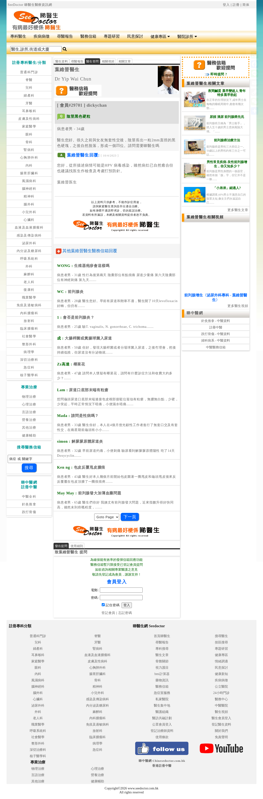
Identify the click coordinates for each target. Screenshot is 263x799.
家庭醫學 (29, 126)
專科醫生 (18, 36)
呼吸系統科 (29, 258)
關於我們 (221, 731)
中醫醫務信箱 (216, 347)
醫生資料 (61, 61)
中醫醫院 (221, 705)
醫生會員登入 (221, 718)
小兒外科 (29, 212)
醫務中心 (221, 699)
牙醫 (29, 103)
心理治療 (29, 404)
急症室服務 (162, 693)
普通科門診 (29, 72)
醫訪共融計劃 (162, 718)
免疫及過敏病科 (29, 305)
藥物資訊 (162, 680)
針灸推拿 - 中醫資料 (215, 321)
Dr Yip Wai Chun (73, 78)
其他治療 (29, 427)
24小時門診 (221, 693)
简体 (245, 5)
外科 (29, 266)
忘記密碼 (125, 613)
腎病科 (29, 150)
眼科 (29, 134)
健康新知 (221, 674)
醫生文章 (162, 655)
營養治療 (29, 420)
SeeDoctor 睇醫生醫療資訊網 (30, 5)
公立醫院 (221, 686)
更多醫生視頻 (237, 306)
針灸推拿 (29, 504)
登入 (226, 5)
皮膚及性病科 (29, 118)
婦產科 (29, 95)
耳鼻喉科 (29, 111)
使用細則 (77, 546)
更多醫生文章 (237, 210)
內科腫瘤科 (29, 313)
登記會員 (108, 613)
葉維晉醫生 (67, 69)
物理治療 (29, 396)
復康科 (29, 290)
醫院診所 (187, 36)
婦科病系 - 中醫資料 (215, 340)
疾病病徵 (42, 36)
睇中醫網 (195, 313)
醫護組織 (162, 712)
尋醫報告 (65, 36)
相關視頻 (108, 61)
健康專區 (160, 36)
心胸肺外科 (29, 157)
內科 (29, 165)
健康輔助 (29, 435)
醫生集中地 (162, 705)
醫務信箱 (88, 36)
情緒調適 (221, 661)
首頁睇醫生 (162, 636)
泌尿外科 (29, 243)
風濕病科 (29, 181)
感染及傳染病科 (29, 235)
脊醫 (29, 80)
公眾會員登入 (162, 724)
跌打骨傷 (29, 512)
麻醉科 (29, 274)
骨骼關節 (162, 661)
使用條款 (162, 737)
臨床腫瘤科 (29, 328)
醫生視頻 (221, 712)
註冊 (236, 5)
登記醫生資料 (221, 724)
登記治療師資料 (162, 731)
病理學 (29, 352)
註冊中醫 (215, 327)
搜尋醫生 (221, 636)
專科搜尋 (162, 648)
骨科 (29, 142)
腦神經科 (29, 188)
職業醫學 (29, 297)
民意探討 (135, 36)
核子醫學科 (29, 375)
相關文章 (125, 61)
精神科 (29, 196)
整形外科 (29, 344)
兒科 (29, 87)
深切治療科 (29, 359)
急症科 (29, 367)
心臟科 (29, 220)
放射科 (29, 321)
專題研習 (112, 36)
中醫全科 (29, 496)
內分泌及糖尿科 (29, 251)
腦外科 (29, 204)
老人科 (29, 282)
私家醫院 (162, 699)
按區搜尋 (221, 642)
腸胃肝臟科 (29, 173)
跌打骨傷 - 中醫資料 (215, 334)
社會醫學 (29, 336)
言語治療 (29, 412)
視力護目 (162, 667)
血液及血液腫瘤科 (29, 227)
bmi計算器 (162, 674)
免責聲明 (221, 737)
